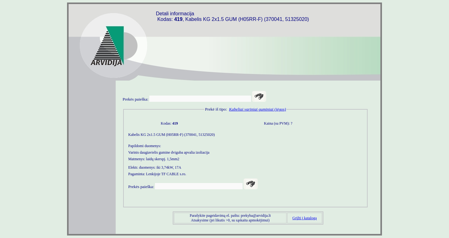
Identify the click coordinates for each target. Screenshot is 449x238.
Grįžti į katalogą (304, 218)
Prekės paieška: (135, 99)
